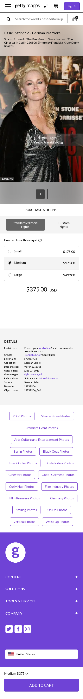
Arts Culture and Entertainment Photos (41, 439)
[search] (10, 19)
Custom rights (64, 224)
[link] (31, 378)
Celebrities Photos (60, 463)
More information (49, 378)
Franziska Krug (32, 354)
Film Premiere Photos (24, 498)
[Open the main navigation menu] (8, 6)
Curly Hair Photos (21, 486)
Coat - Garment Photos (58, 475)
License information (29, 677)
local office (45, 348)
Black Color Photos (23, 463)
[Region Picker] (41, 654)
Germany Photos (62, 498)
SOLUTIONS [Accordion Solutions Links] (41, 589)
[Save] (40, 194)
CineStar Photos (19, 475)
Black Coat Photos (56, 451)
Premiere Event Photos (41, 428)
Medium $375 (16, 689)
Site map (50, 677)
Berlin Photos (23, 451)
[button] (41, 119)
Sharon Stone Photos (55, 416)
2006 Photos (22, 416)
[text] (40, 18)
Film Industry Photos (59, 486)
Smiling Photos (26, 510)
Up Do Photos (57, 510)
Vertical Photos (24, 522)
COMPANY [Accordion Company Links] (41, 613)
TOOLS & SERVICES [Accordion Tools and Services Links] (41, 601)
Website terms (15, 674)
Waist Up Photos (58, 522)
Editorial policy (37, 674)
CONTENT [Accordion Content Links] (41, 577)
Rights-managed (33, 374)
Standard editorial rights (25, 224)
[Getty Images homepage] (27, 6)
